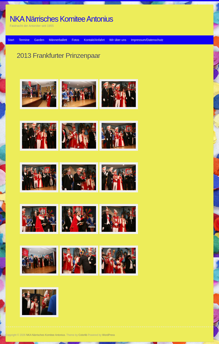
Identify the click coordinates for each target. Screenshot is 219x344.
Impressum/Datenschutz (147, 40)
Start (11, 40)
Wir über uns (117, 40)
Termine (24, 40)
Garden (39, 40)
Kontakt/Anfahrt (94, 40)
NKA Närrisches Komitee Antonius (61, 19)
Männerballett (58, 40)
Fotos (75, 40)
